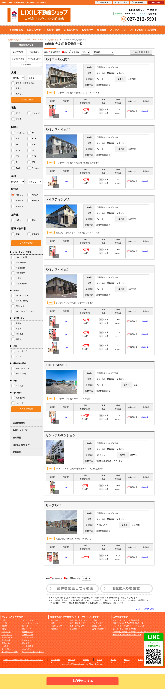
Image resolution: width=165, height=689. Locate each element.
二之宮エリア (97, 623)
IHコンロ (5, 646)
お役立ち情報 (71, 29)
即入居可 (25, 643)
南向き (4, 629)
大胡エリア (96, 620)
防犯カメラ (26, 640)
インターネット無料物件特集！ (125, 629)
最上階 (4, 623)
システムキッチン (29, 620)
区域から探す (26, 64)
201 (66, 251)
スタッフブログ (118, 29)
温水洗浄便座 (7, 637)
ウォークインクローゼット (33, 652)
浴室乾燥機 (6, 640)
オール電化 (6, 649)
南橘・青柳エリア (77, 626)
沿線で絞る (34, 52)
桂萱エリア (55, 629)
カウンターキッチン (30, 623)
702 (66, 487)
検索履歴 (17, 437)
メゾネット (6, 632)
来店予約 (156, 3)
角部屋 (4, 626)
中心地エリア (56, 620)
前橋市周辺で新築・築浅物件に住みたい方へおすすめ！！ (135, 632)
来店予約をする (82, 681)
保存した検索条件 (21, 445)
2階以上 (5, 620)
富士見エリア (75, 629)
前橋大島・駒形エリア (79, 620)
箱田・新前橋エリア (78, 623)
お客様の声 (87, 29)
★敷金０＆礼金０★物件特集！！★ (126, 635)
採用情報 (151, 29)
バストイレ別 (7, 635)
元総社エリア (56, 626)
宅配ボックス (27, 632)
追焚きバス (6, 643)
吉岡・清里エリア (99, 629)
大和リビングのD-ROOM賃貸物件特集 (127, 623)
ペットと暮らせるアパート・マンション (128, 626)
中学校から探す (34, 59)
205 (66, 181)
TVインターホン (28, 637)
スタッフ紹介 (136, 29)
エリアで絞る (18, 52)
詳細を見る (145, 111)
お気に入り (121, 2)
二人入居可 (26, 649)
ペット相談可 (27, 646)
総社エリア (55, 623)
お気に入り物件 (35, 29)
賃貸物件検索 (16, 29)
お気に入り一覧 (20, 430)
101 (66, 557)
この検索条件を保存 (141, 52)
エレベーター (27, 629)
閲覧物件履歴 (53, 29)
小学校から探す (18, 59)
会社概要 (101, 29)
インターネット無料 (10, 652)
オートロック (27, 635)
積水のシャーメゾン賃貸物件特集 (126, 620)
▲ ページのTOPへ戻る (145, 609)
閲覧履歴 (17, 452)
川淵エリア (96, 626)
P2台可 (25, 626)
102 (66, 111)
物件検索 (102, 2)
